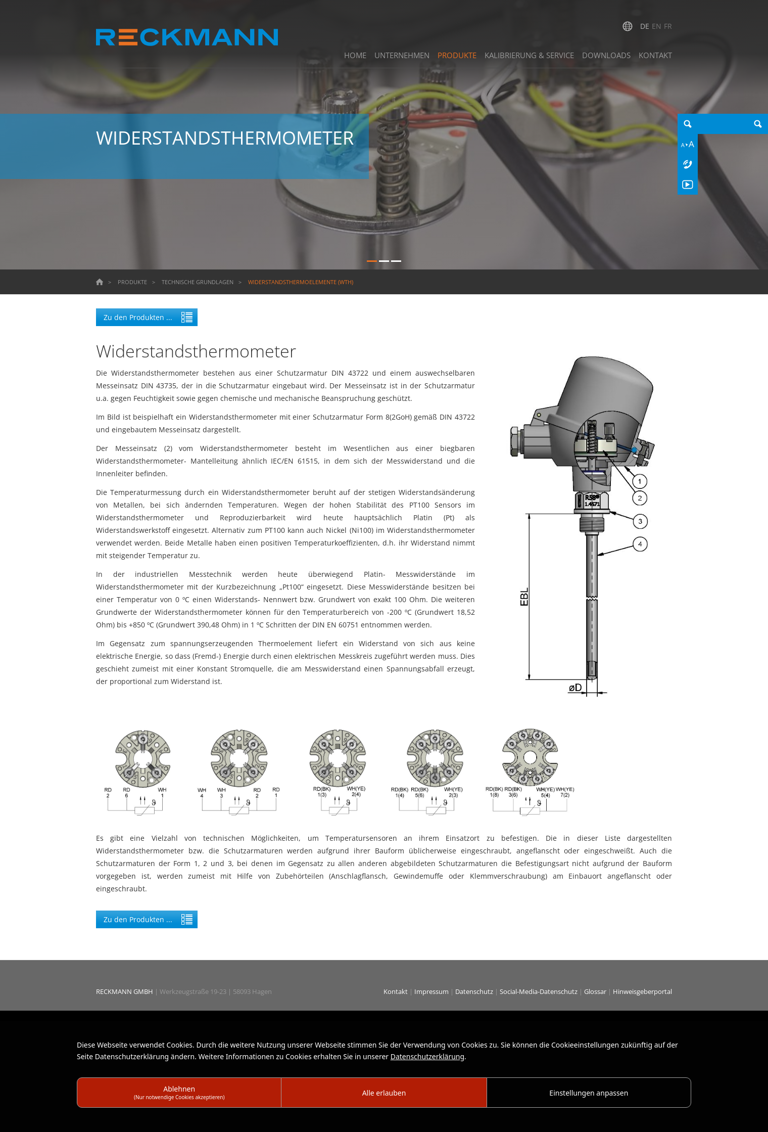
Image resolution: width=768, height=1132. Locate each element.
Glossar (596, 991)
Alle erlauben (384, 1093)
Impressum (432, 991)
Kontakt (396, 991)
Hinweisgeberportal (642, 991)
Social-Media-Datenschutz (539, 991)
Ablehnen (179, 1092)
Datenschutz (475, 991)
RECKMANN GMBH (124, 991)
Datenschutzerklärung (427, 1056)
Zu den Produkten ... (138, 317)
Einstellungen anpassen (588, 1093)
